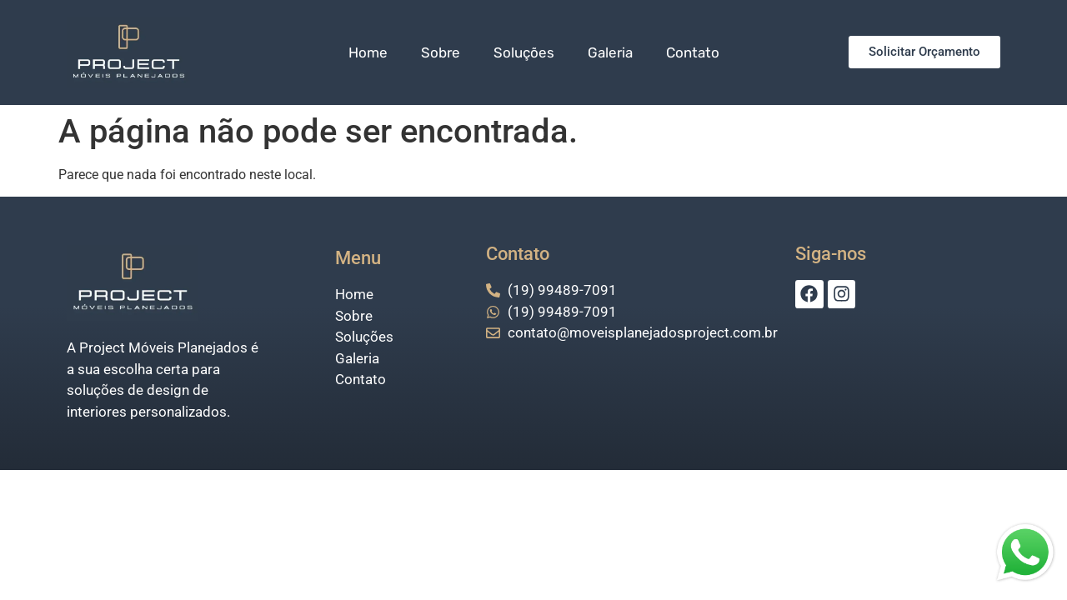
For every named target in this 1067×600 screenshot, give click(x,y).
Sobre (440, 52)
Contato (692, 52)
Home (368, 52)
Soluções (523, 52)
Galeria (610, 52)
